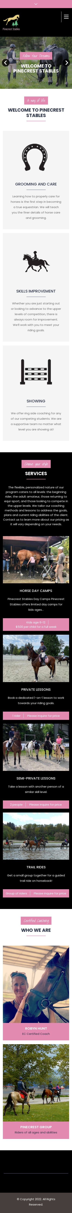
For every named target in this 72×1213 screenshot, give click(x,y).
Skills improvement (36, 291)
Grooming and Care (36, 184)
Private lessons (36, 689)
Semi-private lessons (36, 778)
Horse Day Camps (36, 590)
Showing (36, 401)
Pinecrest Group (36, 1126)
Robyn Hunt (36, 1028)
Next (66, 63)
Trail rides (36, 867)
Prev (6, 63)
